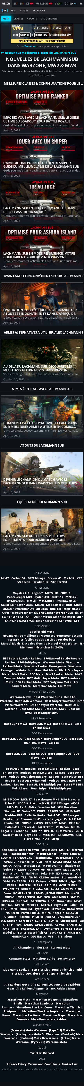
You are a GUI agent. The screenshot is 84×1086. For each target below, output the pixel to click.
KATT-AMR (32, 617)
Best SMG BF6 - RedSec (54, 769)
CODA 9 (23, 803)
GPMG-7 (10, 861)
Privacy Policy (17, 1064)
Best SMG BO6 (16, 754)
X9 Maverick (15, 601)
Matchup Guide (44, 958)
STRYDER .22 (11, 889)
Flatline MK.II (40, 803)
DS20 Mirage (36, 578)
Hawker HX (40, 582)
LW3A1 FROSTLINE (29, 620)
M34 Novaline (43, 613)
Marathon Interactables (48, 1019)
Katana (48, 819)
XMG (6, 928)
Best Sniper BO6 (59, 754)
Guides (54, 743)
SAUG (74, 905)
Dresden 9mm (29, 850)
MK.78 (39, 605)
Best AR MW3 (62, 724)
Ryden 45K (42, 597)
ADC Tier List (35, 973)
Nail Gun (32, 873)
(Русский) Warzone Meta (49, 1042)
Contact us (70, 1064)
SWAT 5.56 (71, 620)
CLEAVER (72, 913)
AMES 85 (67, 889)
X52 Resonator (49, 877)
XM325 (7, 609)
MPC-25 (71, 597)
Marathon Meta (44, 686)
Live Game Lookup (16, 969)
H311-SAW (73, 811)
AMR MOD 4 (60, 897)
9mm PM (26, 909)
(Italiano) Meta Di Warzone (39, 1038)
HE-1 (51, 901)
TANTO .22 (74, 924)
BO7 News (39, 743)
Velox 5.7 (29, 811)
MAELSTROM (62, 861)
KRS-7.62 (51, 823)
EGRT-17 (57, 597)
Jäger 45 (61, 819)
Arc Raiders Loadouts (46, 984)
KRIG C (26, 889)
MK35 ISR (51, 593)
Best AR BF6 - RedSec (20, 769)
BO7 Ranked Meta (28, 682)
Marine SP (72, 893)
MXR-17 (69, 578)
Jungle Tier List (63, 969)
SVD (47, 897)
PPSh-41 (38, 917)
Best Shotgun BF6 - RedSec (40, 776)
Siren (55, 839)
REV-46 (31, 601)
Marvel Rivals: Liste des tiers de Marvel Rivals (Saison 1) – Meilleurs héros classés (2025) (42, 645)
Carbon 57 (18, 578)
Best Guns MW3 (31, 709)
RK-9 (78, 613)
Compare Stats (19, 958)
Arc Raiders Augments (32, 988)
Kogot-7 (37, 593)
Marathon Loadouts (39, 1003)
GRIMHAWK (66, 835)
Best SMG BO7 (12, 739)
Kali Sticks (10, 850)
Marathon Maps (54, 1015)
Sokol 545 (7, 605)
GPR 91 (20, 905)
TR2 (59, 620)
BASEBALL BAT (31, 928)
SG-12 (6, 617)
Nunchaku (64, 901)
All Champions (23, 947)
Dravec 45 (54, 578)
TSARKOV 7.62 (23, 858)
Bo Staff (22, 901)
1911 (46, 839)
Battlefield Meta (42, 631)
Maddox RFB (55, 605)
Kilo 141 (55, 609)
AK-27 (5, 578)
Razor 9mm (25, 605)
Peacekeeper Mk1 (19, 597)
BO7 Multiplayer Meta (43, 678)
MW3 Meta (19, 674)
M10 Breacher (21, 613)
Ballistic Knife (35, 815)
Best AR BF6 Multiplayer (44, 784)
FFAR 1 (12, 885)
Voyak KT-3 (21, 593)
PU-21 (63, 881)
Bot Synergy (66, 958)
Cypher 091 (52, 928)
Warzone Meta (53, 662)
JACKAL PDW (54, 893)
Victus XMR (51, 617)
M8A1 (78, 605)
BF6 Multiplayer (29, 662)
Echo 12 (18, 617)
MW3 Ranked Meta (59, 674)
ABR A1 (51, 917)
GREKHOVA (39, 901)
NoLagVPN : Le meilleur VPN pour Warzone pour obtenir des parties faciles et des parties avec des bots (43, 637)
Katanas (24, 861)
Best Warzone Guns (48, 697)
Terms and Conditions (44, 1064)
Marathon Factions (26, 1015)
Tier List (42, 947)
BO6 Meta (37, 674)
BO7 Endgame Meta (57, 682)
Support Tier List (59, 973)
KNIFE (41, 811)
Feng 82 (66, 928)
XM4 (6, 881)
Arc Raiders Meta (16, 984)
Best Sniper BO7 (55, 739)
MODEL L (33, 905)
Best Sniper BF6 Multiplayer (51, 788)
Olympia (10, 917)
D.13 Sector (9, 921)
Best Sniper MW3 (46, 713)
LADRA (29, 924)
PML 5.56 (25, 885)
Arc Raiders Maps (63, 988)
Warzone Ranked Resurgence (45, 666)
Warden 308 (64, 613)
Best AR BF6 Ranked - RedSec (38, 780)
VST (79, 578)
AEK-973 (47, 905)
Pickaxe (24, 917)
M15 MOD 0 (46, 601)
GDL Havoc (38, 936)
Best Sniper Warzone (60, 701)
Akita (6, 613)
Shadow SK (12, 811)
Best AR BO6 (37, 754)
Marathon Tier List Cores (34, 1007)
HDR (69, 605)
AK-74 (33, 877)
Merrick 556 (71, 609)
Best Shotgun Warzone (46, 705)
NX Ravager (71, 815)
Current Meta (61, 947)
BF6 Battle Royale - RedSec (22, 658)
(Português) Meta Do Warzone (37, 1034)
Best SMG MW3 (55, 709)
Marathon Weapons (47, 999)
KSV (4, 909)
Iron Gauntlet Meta (42, 670)
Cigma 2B (61, 905)
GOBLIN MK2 (68, 885)
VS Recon (23, 582)
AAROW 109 (55, 811)
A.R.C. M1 (75, 819)
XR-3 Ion (42, 609)
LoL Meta (64, 686)
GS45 (15, 928)
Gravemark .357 (68, 917)
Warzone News (20, 697)
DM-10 (13, 909)
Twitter (35, 1053)
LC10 (78, 873)
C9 (81, 905)
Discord (48, 1053)
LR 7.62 (9, 620)
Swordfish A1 (24, 609)
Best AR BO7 (33, 739)
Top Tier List (41, 969)
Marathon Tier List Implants (42, 1011)
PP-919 (63, 854)
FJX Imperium (71, 617)
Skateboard (69, 921)
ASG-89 (38, 893)
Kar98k (50, 620)
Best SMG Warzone (28, 701)
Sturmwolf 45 (66, 601)
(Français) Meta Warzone (28, 1030)
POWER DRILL (30, 913)
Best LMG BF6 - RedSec (49, 772)
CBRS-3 (65, 593)
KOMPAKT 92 (22, 893)
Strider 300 (59, 582)
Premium (29, 46)
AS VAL (60, 924)
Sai (82, 921)
